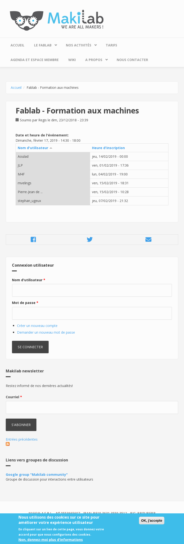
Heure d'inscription (108, 148)
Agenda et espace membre (35, 59)
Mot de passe (25, 302)
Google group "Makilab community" (37, 474)
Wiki (72, 59)
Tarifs (111, 45)
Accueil (17, 45)
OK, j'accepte (151, 523)
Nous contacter (132, 59)
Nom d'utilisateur (35, 148)
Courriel (14, 397)
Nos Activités (79, 43)
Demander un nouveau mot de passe (46, 332)
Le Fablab (44, 43)
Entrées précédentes (22, 439)
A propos (94, 58)
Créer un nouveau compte (37, 325)
